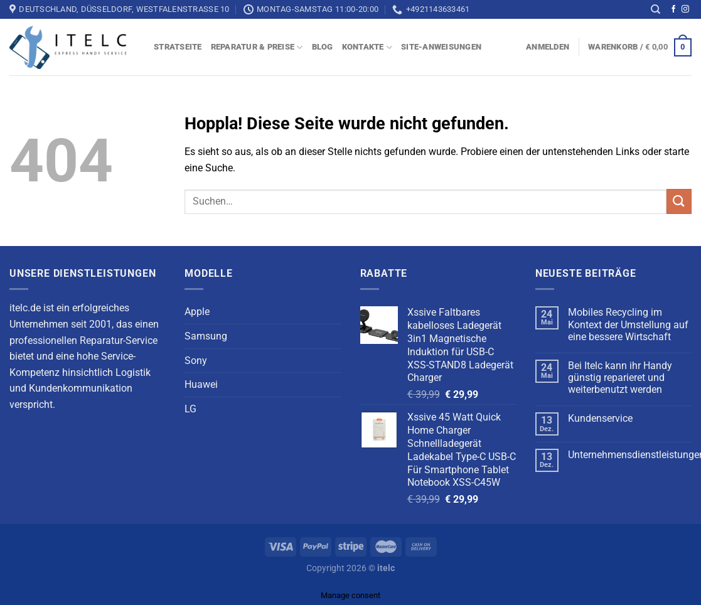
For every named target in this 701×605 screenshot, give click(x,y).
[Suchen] (655, 9)
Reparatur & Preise (257, 47)
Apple (197, 312)
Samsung (206, 336)
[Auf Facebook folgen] (673, 9)
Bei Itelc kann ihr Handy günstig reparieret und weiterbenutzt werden (620, 377)
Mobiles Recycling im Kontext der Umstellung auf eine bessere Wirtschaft (628, 324)
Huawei (201, 384)
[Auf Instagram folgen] (685, 9)
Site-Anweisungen (441, 46)
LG (190, 409)
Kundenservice (600, 418)
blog (322, 46)
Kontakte (367, 47)
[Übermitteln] (679, 201)
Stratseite (178, 46)
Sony (196, 361)
